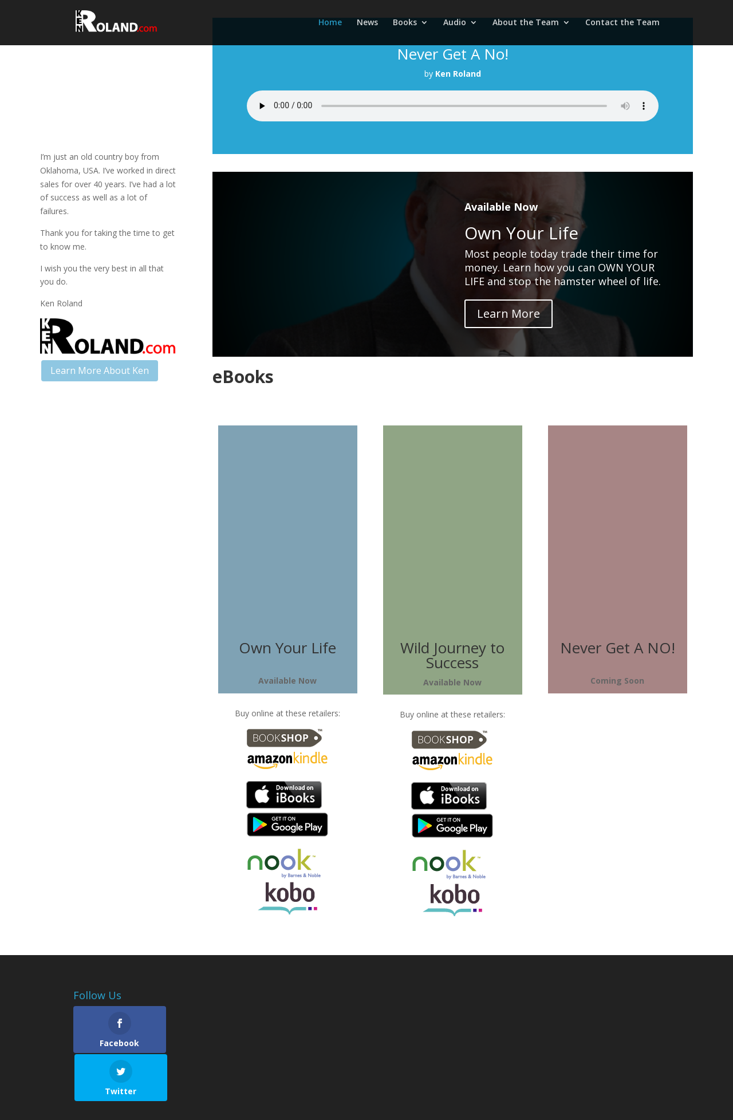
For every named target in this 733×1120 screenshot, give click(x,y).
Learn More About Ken (99, 370)
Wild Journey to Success (452, 655)
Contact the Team (622, 23)
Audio (454, 23)
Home (330, 23)
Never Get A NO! (617, 647)
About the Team (525, 23)
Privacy (223, 1104)
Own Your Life (287, 647)
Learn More (508, 313)
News (367, 23)
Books (405, 23)
